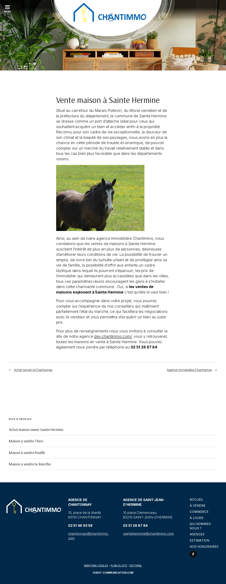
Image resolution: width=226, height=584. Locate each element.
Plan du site (119, 565)
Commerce (199, 512)
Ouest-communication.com (113, 572)
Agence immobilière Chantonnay (189, 370)
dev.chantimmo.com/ (113, 336)
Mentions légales (96, 565)
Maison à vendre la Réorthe (30, 464)
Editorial (136, 565)
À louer (196, 518)
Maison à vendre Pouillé (27, 452)
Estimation (199, 540)
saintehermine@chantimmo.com (148, 534)
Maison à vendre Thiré (26, 441)
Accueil (196, 499)
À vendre (198, 505)
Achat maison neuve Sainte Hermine (36, 429)
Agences (197, 534)
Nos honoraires (204, 546)
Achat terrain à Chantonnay (33, 370)
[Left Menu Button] (7, 8)
